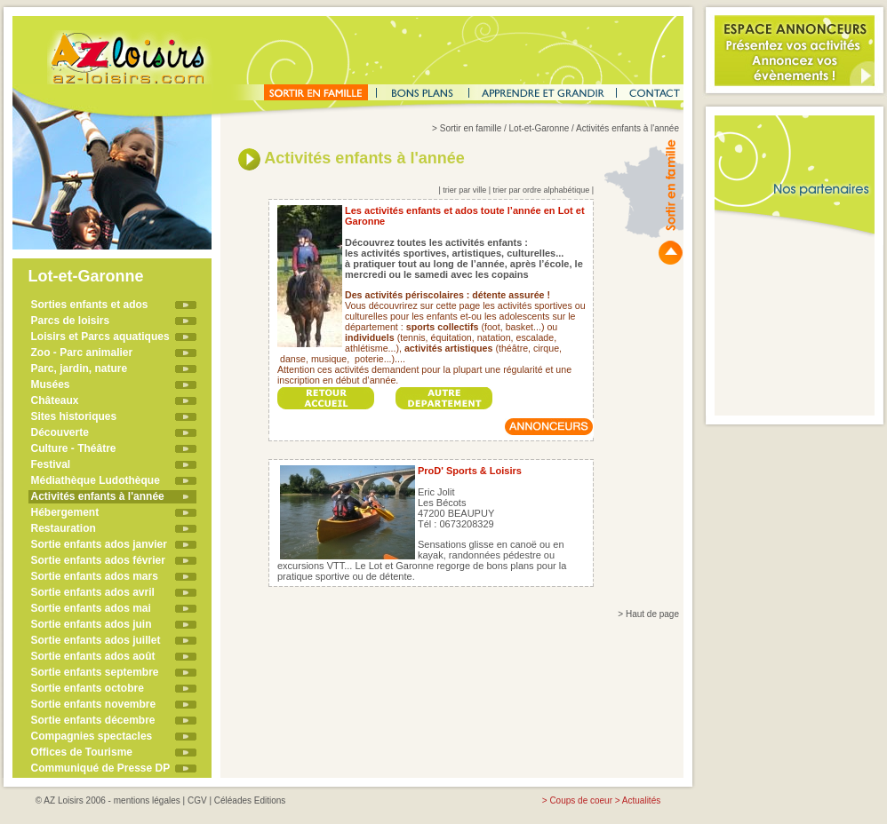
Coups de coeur (580, 800)
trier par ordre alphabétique (541, 190)
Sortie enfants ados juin (91, 624)
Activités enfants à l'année (97, 496)
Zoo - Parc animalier (82, 352)
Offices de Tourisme (81, 752)
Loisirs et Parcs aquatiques (100, 336)
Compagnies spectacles (92, 736)
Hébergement (65, 512)
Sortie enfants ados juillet (96, 640)
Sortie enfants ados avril (93, 592)
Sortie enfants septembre (95, 672)
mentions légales (147, 800)
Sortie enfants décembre (93, 720)
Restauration (63, 528)
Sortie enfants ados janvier (99, 544)
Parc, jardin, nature (79, 368)
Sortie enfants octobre (87, 688)
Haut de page (652, 614)
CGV (197, 800)
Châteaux (55, 400)
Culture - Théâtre (73, 448)
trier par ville (464, 190)
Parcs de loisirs (70, 320)
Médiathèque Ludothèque (95, 480)
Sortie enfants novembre (93, 704)
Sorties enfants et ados (89, 304)
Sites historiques (74, 416)
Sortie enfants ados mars (94, 576)
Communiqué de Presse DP (101, 768)
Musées (50, 384)
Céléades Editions (250, 800)
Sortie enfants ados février (98, 560)
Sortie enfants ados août (93, 656)
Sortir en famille (470, 128)
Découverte (60, 432)
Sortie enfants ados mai (91, 608)
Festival (51, 464)
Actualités (641, 800)
